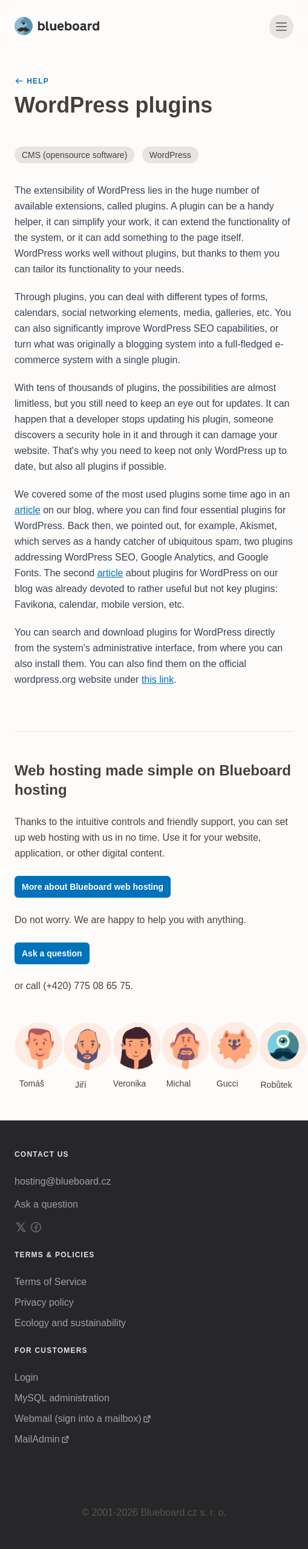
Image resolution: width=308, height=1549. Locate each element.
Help (32, 81)
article (28, 510)
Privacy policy (44, 1302)
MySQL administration (62, 1398)
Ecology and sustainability (70, 1323)
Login (26, 1377)
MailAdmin (37, 1439)
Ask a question (52, 953)
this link (158, 679)
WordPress (170, 155)
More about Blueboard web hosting (92, 887)
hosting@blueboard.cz (63, 1181)
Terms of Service (51, 1282)
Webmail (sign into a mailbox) (78, 1418)
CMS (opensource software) (74, 155)
